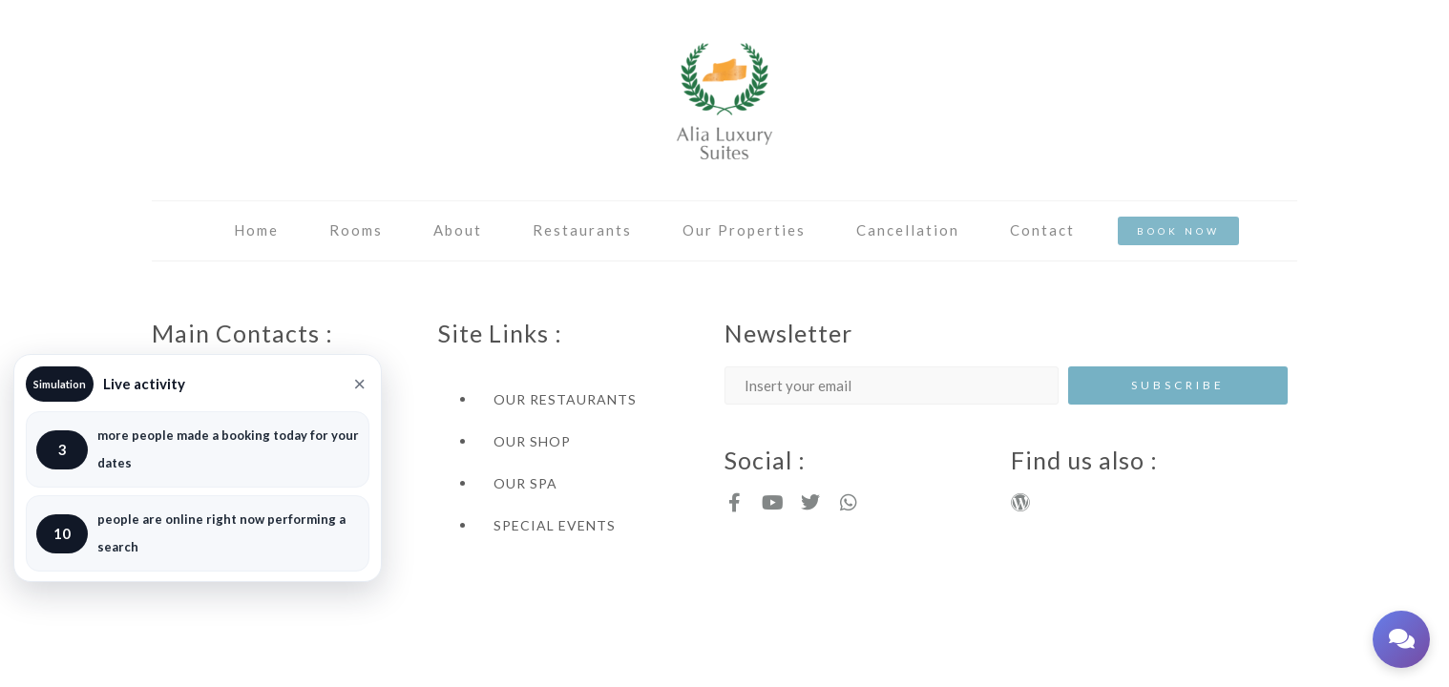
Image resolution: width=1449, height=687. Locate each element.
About (457, 230)
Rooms (356, 230)
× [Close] (359, 384)
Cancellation (907, 230)
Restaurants (582, 230)
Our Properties (744, 230)
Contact (1042, 230)
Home (256, 230)
